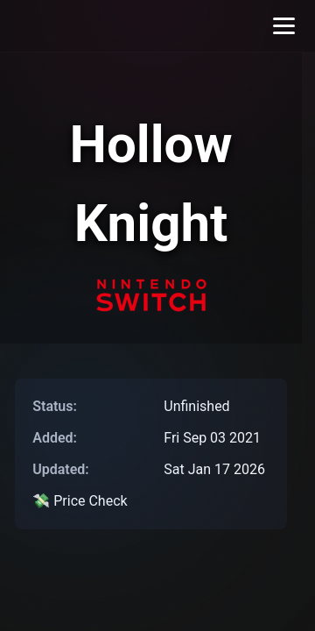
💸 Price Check (79, 501)
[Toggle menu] (284, 26)
